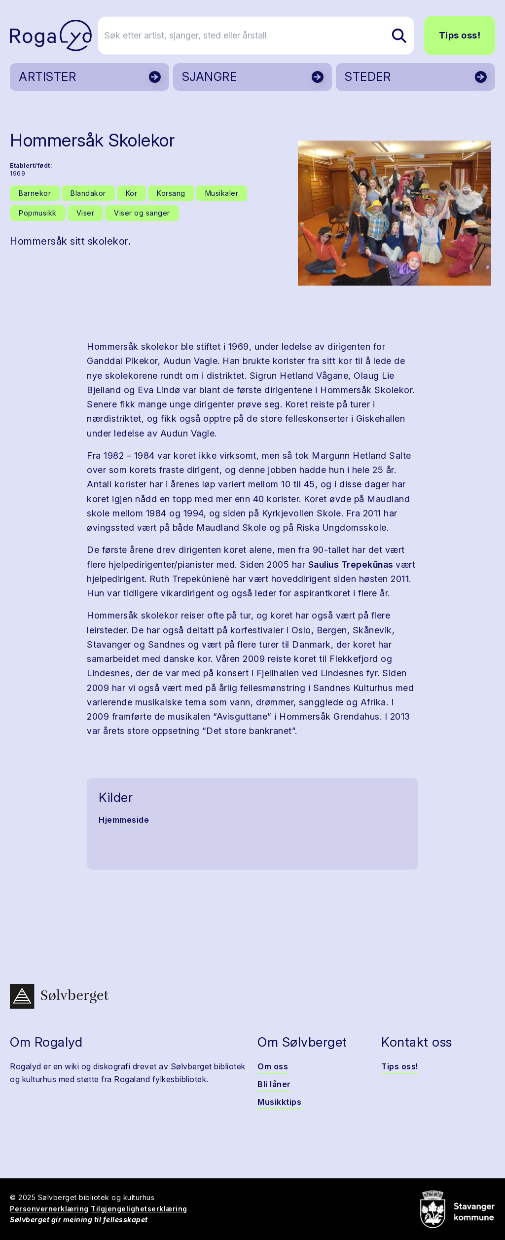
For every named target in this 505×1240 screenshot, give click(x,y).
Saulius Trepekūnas (352, 564)
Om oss (272, 1066)
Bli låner (274, 1084)
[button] (394, 213)
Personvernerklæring (49, 1208)
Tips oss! (460, 35)
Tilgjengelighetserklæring (139, 1208)
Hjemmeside (124, 820)
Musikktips (279, 1102)
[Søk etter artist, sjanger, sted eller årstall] (257, 35)
